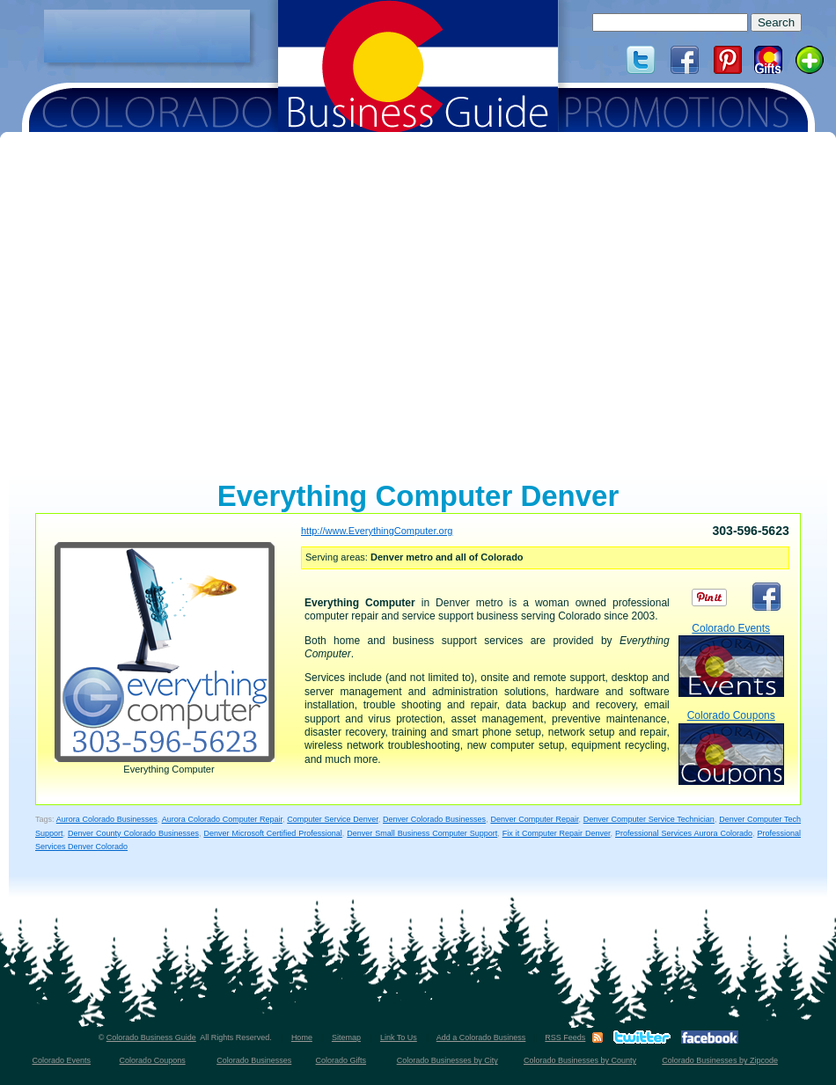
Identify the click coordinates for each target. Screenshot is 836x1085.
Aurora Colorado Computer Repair (222, 819)
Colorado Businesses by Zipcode (720, 1060)
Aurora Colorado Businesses (107, 819)
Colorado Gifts (341, 1060)
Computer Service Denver (332, 819)
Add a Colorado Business (481, 1037)
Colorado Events (731, 659)
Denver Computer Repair (534, 819)
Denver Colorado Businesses (434, 819)
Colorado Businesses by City (447, 1060)
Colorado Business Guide (151, 1037)
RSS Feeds (565, 1037)
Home (301, 1037)
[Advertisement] (147, 36)
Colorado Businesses (253, 1060)
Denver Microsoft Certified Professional (272, 833)
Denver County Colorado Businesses (133, 833)
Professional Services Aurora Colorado (683, 833)
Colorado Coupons (731, 746)
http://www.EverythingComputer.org (376, 530)
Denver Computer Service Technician (649, 819)
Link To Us (398, 1037)
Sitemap (346, 1037)
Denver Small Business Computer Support (422, 833)
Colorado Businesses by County (580, 1060)
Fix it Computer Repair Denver (556, 833)
